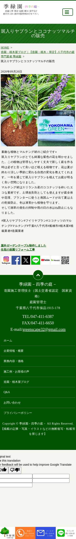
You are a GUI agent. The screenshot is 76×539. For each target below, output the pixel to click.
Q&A (7, 392)
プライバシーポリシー (18, 412)
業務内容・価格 (14, 361)
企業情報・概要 (14, 350)
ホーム (8, 340)
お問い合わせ (12, 402)
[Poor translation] (14, 470)
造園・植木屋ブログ (16, 381)
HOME (5, 47)
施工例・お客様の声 (16, 371)
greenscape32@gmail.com (43, 329)
